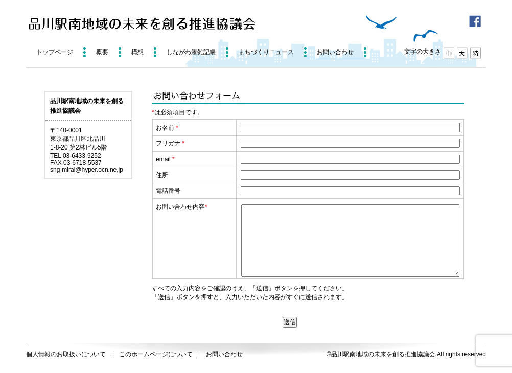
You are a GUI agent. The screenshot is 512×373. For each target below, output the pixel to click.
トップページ (54, 52)
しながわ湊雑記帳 (191, 52)
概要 (102, 52)
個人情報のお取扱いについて (66, 354)
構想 (137, 52)
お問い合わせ (335, 52)
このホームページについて (156, 354)
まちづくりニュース (266, 52)
